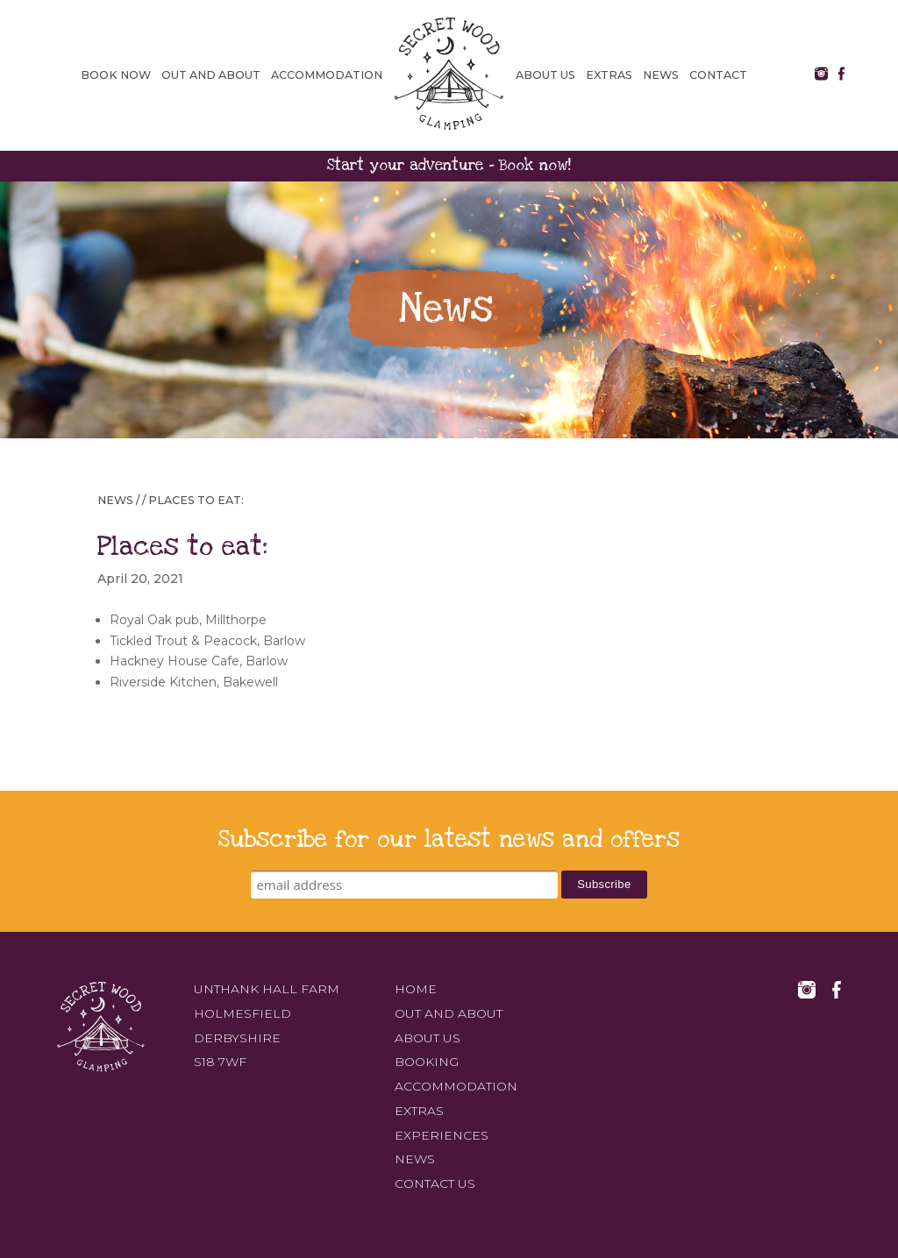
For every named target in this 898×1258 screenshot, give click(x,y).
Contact (718, 75)
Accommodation (326, 75)
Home (416, 989)
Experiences (441, 1135)
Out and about (210, 75)
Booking (427, 1062)
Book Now (116, 75)
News (661, 75)
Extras (609, 75)
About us (545, 75)
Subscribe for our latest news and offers (449, 839)
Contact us (435, 1183)
